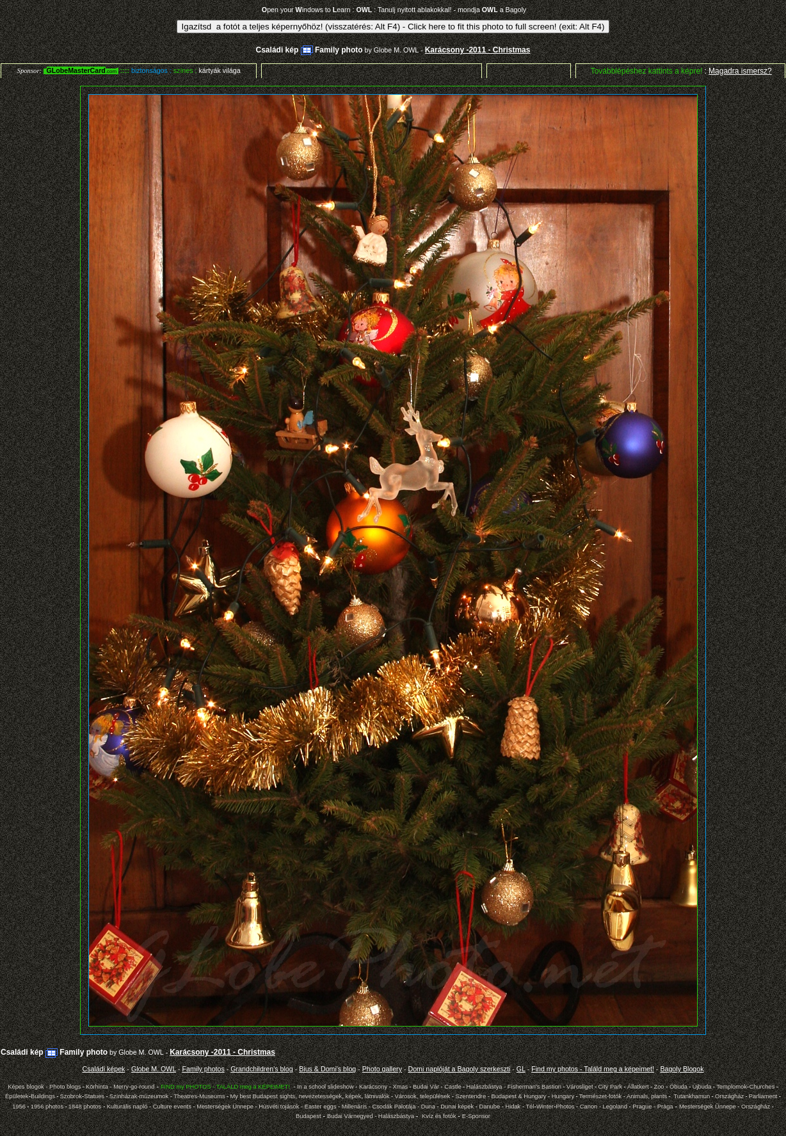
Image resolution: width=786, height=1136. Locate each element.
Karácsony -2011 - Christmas (478, 49)
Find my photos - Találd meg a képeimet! (592, 1069)
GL (521, 1069)
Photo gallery (382, 1069)
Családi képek (103, 1069)
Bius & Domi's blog (327, 1069)
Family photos (203, 1069)
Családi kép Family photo (309, 49)
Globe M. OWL (396, 50)
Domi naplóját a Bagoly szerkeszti (459, 1069)
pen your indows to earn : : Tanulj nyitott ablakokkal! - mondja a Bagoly (394, 9)
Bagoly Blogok (681, 1069)
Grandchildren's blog (261, 1069)
